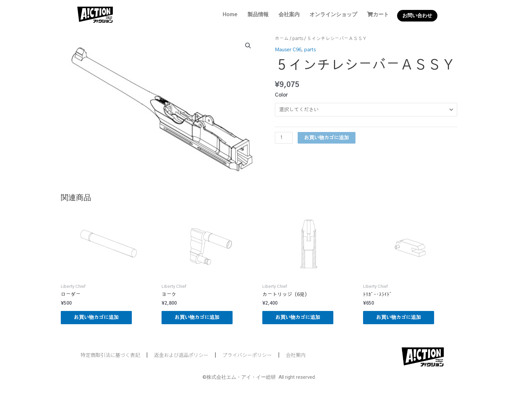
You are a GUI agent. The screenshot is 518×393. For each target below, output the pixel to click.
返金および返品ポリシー (181, 354)
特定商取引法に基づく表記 (110, 354)
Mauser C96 (288, 49)
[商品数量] (284, 138)
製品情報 (258, 14)
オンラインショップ (333, 14)
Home (230, 14)
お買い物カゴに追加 (326, 137)
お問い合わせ (417, 16)
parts (297, 38)
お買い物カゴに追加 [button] (96, 317)
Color (281, 95)
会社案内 (289, 14)
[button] (248, 46)
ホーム (282, 38)
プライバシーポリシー (247, 354)
